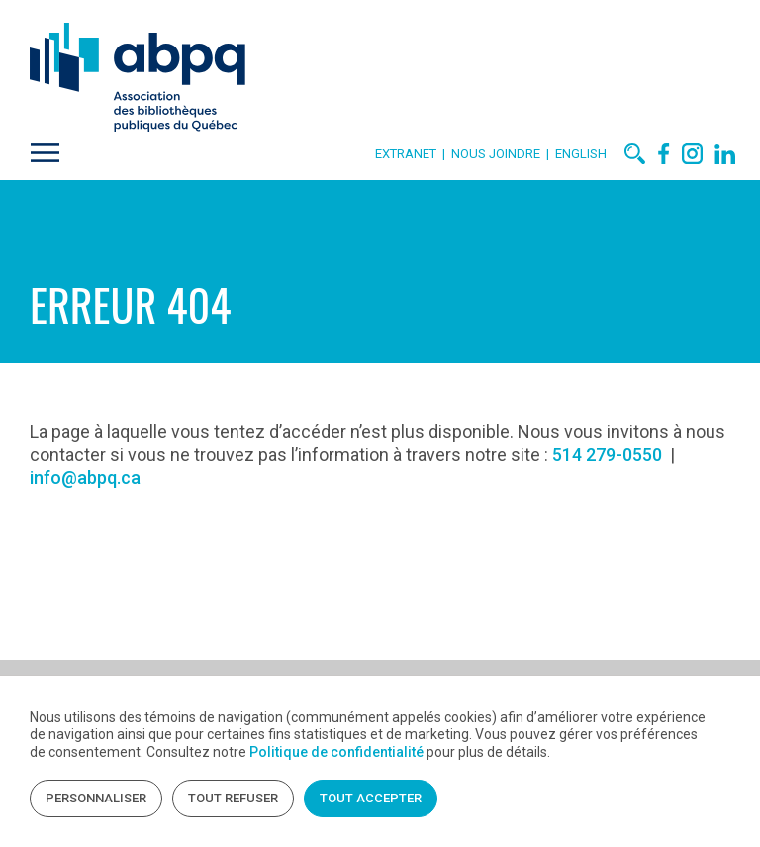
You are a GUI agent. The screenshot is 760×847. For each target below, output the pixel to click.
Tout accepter (371, 798)
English (581, 153)
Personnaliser (96, 798)
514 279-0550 (607, 454)
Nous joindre (498, 153)
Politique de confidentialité (336, 752)
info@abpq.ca (85, 477)
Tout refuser (233, 798)
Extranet (405, 153)
